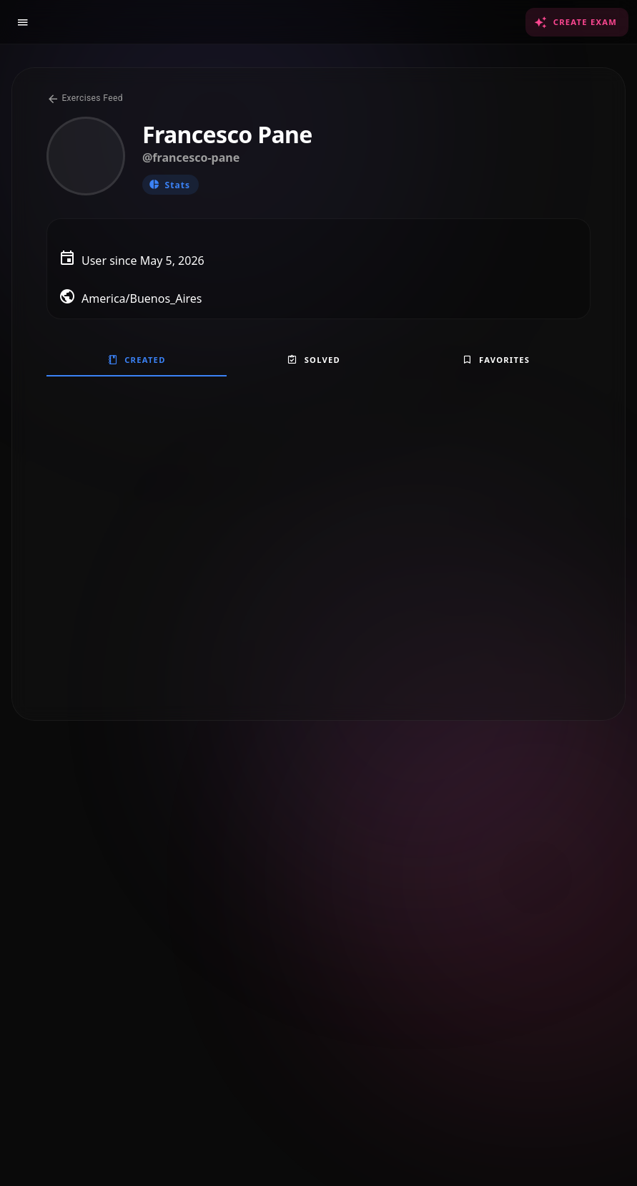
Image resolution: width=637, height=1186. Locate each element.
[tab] (136, 359)
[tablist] (318, 359)
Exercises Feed (84, 98)
